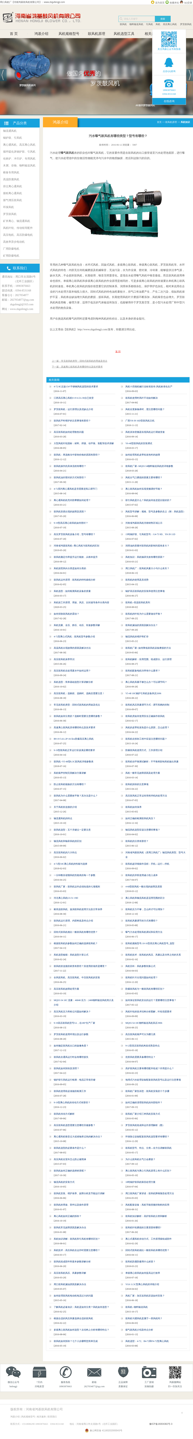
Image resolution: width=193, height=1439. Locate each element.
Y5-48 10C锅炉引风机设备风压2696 (143, 693)
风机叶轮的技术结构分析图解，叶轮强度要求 (148, 1011)
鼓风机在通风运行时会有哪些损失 (71, 1057)
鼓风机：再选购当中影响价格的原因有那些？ (77, 454)
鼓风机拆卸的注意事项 (137, 784)
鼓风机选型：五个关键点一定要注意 (72, 829)
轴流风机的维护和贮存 (137, 636)
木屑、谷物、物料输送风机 (19, 165)
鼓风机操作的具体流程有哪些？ (70, 466)
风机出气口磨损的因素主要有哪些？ (143, 477)
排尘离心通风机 (12, 186)
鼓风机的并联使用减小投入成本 (141, 875)
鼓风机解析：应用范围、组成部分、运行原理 (148, 659)
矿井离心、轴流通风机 (16, 221)
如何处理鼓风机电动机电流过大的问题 (73, 1295)
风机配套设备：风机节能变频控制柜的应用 (147, 1204)
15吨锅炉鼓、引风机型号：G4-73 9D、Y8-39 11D (150, 534)
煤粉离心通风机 (12, 193)
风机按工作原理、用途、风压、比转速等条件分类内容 (81, 602)
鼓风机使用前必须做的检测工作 (70, 1091)
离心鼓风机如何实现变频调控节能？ (143, 488)
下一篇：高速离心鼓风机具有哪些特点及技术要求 (77, 366)
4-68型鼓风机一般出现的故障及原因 (143, 886)
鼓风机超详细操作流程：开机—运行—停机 (147, 864)
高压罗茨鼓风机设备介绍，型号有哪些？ (74, 534)
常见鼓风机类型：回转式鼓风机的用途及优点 (77, 704)
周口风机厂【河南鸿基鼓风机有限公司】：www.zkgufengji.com (32, 2)
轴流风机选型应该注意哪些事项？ (142, 829)
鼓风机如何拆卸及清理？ (66, 1068)
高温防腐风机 (11, 179)
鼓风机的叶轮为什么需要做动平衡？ (143, 614)
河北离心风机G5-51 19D (66, 898)
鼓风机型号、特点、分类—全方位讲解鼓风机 (148, 1148)
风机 (158, 24)
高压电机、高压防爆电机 (18, 234)
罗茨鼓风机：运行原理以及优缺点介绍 (73, 409)
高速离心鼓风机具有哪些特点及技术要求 (74, 727)
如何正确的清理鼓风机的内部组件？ (143, 1102)
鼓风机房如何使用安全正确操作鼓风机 (145, 716)
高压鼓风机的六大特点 (65, 852)
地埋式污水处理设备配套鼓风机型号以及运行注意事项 (153, 1079)
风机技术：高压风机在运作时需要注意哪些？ (77, 1250)
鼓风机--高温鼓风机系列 (137, 602)
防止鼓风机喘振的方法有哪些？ (70, 784)
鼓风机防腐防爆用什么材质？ (140, 1261)
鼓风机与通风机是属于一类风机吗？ (143, 1318)
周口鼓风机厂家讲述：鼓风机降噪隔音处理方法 (149, 1193)
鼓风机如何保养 (133, 807)
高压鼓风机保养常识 (64, 659)
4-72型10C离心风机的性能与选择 (70, 864)
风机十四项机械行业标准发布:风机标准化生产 (148, 386)
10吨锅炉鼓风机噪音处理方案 (140, 1182)
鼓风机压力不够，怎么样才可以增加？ (145, 909)
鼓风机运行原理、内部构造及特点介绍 (73, 920)
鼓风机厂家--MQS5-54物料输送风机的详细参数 (149, 466)
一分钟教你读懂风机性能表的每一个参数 (74, 875)
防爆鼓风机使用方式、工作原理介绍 (143, 750)
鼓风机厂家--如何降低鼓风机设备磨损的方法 (148, 648)
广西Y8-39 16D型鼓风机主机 (139, 420)
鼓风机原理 (96, 34)
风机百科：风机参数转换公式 (140, 966)
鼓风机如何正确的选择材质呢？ (70, 1170)
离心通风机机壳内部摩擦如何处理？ (72, 500)
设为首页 (159, 2)
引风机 (149, 24)
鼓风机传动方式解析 (64, 1114)
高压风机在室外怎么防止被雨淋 (70, 1159)
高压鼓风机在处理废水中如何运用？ (72, 670)
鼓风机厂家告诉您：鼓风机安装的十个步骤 (147, 1091)
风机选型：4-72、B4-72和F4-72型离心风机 (147, 1341)
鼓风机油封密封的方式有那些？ (70, 477)
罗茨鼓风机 (186, 24)
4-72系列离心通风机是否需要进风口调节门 (75, 488)
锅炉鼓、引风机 (12, 137)
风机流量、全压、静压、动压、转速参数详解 (77, 625)
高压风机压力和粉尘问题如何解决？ (72, 1011)
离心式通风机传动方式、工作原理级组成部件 (148, 1239)
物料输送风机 (136, 24)
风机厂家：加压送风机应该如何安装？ (145, 1295)
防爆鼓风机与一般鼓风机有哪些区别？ (145, 989)
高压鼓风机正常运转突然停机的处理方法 (146, 795)
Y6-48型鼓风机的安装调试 (138, 443)
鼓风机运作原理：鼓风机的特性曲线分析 (74, 579)
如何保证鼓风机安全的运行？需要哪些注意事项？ (150, 1000)
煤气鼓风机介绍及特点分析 (139, 1329)
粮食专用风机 (11, 172)
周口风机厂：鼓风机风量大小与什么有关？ (147, 568)
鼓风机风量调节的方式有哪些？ (141, 920)
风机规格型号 (69, 34)
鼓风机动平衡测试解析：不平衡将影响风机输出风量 (152, 761)
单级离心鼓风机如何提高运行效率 (142, 1273)
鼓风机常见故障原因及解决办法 (70, 1227)
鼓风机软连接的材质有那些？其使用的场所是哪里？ (80, 966)
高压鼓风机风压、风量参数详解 (70, 1273)
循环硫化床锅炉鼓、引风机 (19, 151)
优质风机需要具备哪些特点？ (140, 1057)
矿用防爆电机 (11, 255)
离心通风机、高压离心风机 (19, 144)
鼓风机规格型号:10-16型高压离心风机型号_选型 (149, 943)
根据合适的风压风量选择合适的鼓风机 (73, 1318)
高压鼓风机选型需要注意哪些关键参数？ (74, 1125)
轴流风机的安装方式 (64, 1182)
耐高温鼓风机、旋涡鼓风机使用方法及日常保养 (78, 909)
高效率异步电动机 (14, 241)
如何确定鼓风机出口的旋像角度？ (71, 1045)
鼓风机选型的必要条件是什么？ (70, 1148)
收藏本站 (174, 2)
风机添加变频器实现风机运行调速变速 (145, 432)
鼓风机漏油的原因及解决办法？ (141, 625)
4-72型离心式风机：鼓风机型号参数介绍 (74, 636)
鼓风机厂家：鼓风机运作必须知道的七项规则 (77, 886)
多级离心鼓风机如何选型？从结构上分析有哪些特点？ (81, 1329)
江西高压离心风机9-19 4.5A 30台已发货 (74, 398)
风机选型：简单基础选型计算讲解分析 (73, 682)
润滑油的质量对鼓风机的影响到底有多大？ (147, 545)
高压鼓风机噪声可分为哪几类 (140, 1034)
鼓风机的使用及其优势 (137, 579)
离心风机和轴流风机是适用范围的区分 (145, 898)
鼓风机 (123, 24)
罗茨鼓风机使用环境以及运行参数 (71, 1034)
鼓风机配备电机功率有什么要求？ (142, 670)
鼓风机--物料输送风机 (136, 1307)
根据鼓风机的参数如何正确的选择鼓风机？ (76, 943)
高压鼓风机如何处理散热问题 (69, 432)
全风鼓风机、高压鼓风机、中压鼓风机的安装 (77, 977)
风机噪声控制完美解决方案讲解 (70, 773)
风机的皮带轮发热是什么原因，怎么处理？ (147, 727)
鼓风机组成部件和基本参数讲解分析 (72, 1261)
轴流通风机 (10, 130)
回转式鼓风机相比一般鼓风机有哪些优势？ (76, 932)
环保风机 (8, 207)
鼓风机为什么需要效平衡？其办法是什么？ (76, 795)
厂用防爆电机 (11, 248)
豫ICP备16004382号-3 (160, 1424)
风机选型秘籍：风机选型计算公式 (71, 954)
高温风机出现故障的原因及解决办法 (72, 648)
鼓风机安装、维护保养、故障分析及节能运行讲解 (79, 1193)
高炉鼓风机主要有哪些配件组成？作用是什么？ (149, 1068)
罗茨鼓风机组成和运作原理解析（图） (145, 1125)
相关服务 (152, 34)
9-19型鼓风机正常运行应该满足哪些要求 (74, 750)
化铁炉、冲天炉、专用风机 (19, 158)
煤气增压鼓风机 (12, 200)
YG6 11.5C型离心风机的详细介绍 (142, 1284)
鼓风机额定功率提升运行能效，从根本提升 (76, 557)
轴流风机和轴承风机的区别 (67, 841)
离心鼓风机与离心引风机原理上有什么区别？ (148, 1170)
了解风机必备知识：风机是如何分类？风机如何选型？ (81, 1307)
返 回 (118, 351)
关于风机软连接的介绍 (65, 807)
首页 (159, 122)
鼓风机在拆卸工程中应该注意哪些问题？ (146, 739)
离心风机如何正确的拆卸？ (67, 1216)
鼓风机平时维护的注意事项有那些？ (72, 420)
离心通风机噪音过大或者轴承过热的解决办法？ (78, 1136)
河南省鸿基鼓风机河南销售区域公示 (143, 523)
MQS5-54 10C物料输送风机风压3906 (143, 1023)
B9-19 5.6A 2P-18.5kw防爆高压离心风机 (74, 739)
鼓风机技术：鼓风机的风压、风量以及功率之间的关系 (153, 954)
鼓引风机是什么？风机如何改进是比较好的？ (148, 500)
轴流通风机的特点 (63, 818)
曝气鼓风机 (67, 152)
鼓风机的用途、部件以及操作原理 (71, 1204)
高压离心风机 (170, 24)
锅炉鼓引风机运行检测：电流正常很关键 (74, 1079)
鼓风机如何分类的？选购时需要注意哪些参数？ (78, 716)
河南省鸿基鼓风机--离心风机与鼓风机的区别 (76, 545)
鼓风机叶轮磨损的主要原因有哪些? (143, 1227)
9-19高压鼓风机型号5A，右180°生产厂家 (74, 1023)
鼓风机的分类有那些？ (137, 841)
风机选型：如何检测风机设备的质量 (72, 591)
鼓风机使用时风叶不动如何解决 (141, 398)
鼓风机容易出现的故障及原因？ (70, 511)
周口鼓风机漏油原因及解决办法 (70, 1284)
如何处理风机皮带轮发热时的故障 (142, 454)
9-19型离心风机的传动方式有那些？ (72, 1102)
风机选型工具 (124, 34)
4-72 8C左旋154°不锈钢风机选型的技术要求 (76, 386)
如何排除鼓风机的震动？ (66, 614)
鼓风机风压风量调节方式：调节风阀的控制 (147, 704)
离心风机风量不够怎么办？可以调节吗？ (146, 682)
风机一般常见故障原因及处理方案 (142, 773)
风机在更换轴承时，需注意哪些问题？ (145, 409)
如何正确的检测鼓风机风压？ (140, 818)
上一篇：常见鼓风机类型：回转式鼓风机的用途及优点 (79, 361)
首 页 (14, 34)
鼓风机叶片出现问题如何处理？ (141, 977)
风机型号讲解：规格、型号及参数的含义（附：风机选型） (155, 511)
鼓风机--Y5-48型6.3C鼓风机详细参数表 (73, 761)
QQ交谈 (188, 2)
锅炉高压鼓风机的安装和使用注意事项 (145, 591)
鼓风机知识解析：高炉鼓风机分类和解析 (146, 1216)
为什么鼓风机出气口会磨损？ (140, 1159)
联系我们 (52, 1416)
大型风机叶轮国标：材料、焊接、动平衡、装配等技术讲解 (84, 443)
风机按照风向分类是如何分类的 (70, 568)
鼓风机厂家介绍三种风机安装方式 (142, 1114)
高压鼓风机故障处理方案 (66, 989)
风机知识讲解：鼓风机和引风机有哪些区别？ (77, 1239)
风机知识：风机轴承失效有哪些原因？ (145, 557)
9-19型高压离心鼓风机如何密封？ (71, 523)
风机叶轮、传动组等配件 (18, 228)
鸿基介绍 (41, 34)
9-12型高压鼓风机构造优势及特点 (142, 1045)
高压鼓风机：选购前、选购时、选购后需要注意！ (79, 693)
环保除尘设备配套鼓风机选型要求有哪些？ (147, 1136)
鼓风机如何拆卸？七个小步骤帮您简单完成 (76, 1341)
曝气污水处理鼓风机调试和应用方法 (143, 932)
